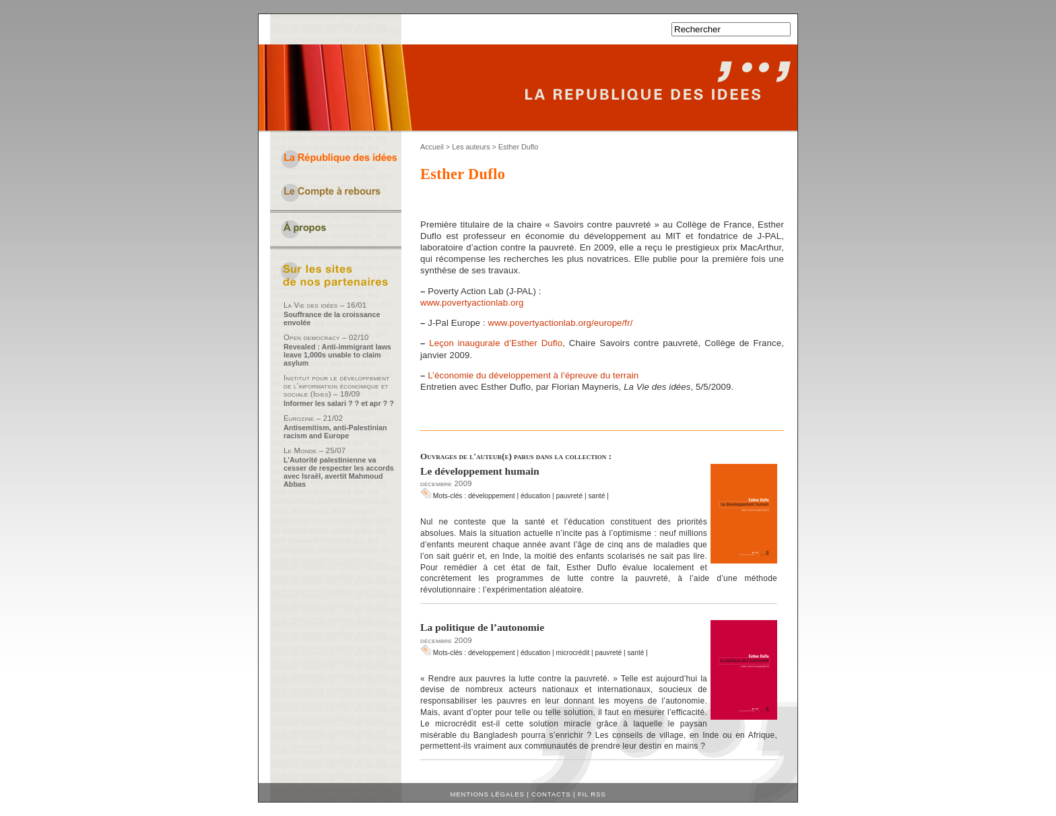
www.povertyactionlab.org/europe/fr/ (560, 323)
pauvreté (569, 496)
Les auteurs (471, 147)
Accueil (432, 147)
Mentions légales (488, 794)
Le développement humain (479, 471)
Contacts (551, 794)
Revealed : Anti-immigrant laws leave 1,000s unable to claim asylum (337, 355)
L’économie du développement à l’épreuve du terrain (533, 375)
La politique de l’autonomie (482, 627)
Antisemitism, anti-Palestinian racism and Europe (335, 431)
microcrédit (572, 652)
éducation (535, 496)
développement (491, 496)
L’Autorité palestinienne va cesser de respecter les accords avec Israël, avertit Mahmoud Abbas (339, 472)
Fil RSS (592, 794)
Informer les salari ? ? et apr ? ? (339, 403)
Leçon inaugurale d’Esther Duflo (495, 343)
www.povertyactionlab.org (471, 303)
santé (596, 496)
